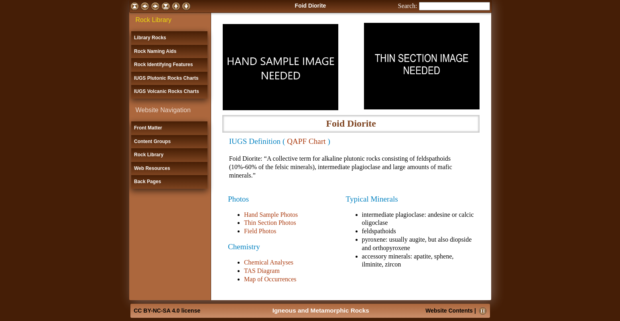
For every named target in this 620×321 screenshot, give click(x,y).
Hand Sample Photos (271, 214)
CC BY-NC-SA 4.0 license (167, 310)
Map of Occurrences (270, 279)
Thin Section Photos (270, 222)
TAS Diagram (262, 270)
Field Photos (260, 231)
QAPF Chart (306, 141)
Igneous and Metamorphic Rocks (320, 310)
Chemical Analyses (268, 262)
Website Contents (449, 310)
